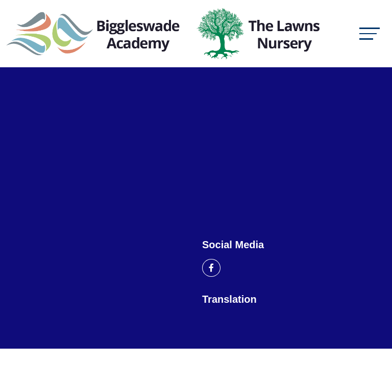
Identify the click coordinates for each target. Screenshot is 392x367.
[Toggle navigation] (369, 33)
